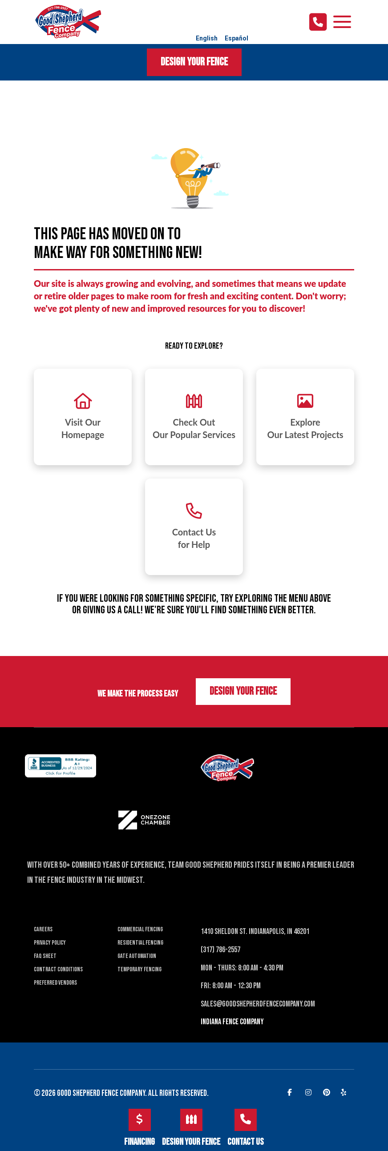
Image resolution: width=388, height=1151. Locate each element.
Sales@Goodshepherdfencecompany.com (258, 1004)
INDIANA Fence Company (232, 1021)
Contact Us (245, 1128)
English (207, 38)
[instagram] (309, 1091)
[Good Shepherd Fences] (68, 21)
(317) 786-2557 (220, 949)
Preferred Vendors (55, 982)
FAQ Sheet (45, 956)
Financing (139, 1128)
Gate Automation (136, 956)
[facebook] (291, 1091)
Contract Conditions (58, 969)
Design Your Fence (194, 62)
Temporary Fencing (139, 969)
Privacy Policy (50, 942)
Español (236, 38)
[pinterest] (327, 1091)
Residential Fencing (140, 942)
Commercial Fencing (140, 929)
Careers (43, 929)
